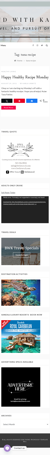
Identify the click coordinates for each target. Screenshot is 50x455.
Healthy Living (8, 71)
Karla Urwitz (29, 83)
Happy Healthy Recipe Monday (25, 77)
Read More (8, 108)
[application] (25, 209)
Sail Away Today (8, 192)
